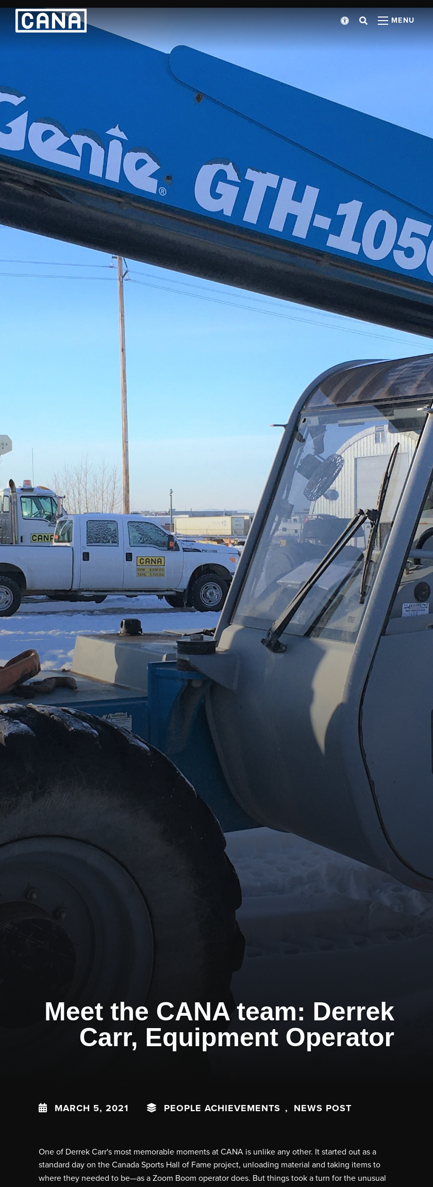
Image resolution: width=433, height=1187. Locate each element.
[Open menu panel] (396, 20)
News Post (323, 1108)
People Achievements (222, 1108)
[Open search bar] (363, 20)
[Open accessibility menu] (345, 20)
